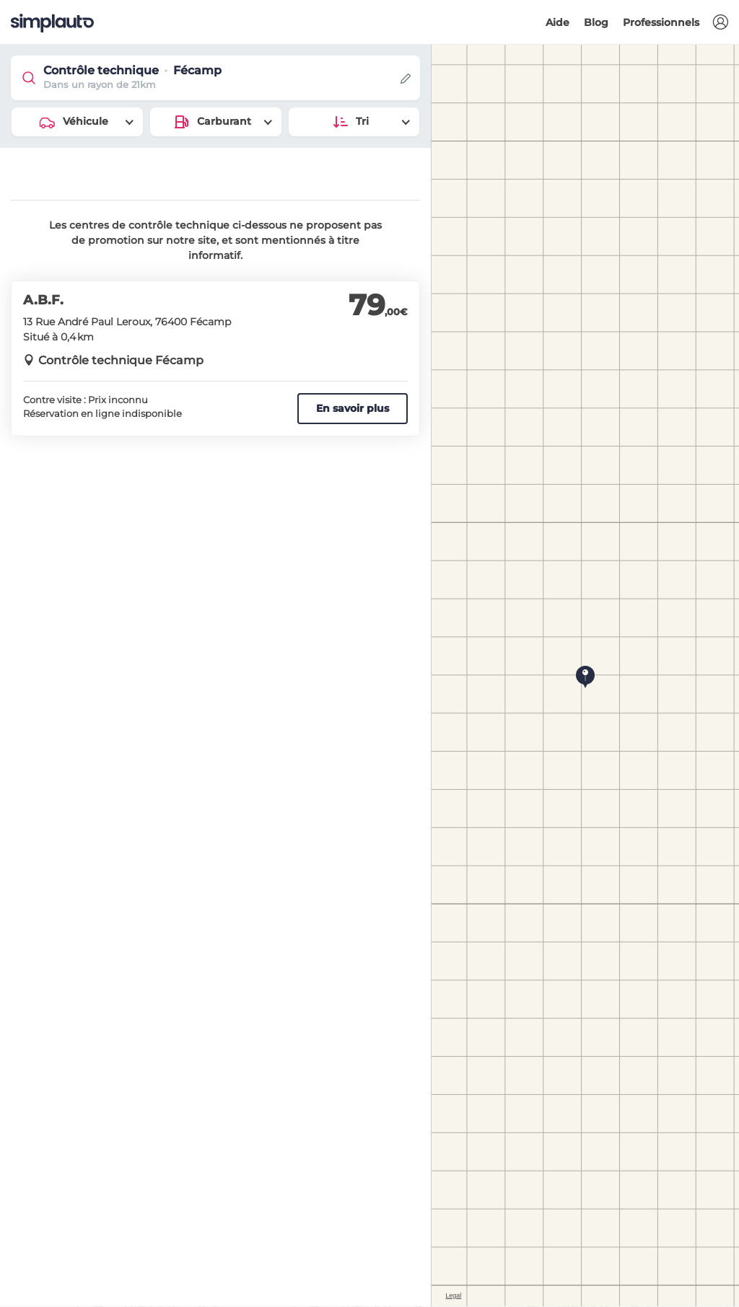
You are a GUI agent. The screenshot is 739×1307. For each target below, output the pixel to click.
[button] (720, 22)
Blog (596, 22)
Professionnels (661, 22)
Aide (557, 22)
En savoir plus (352, 408)
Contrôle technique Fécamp (121, 360)
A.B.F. (43, 300)
